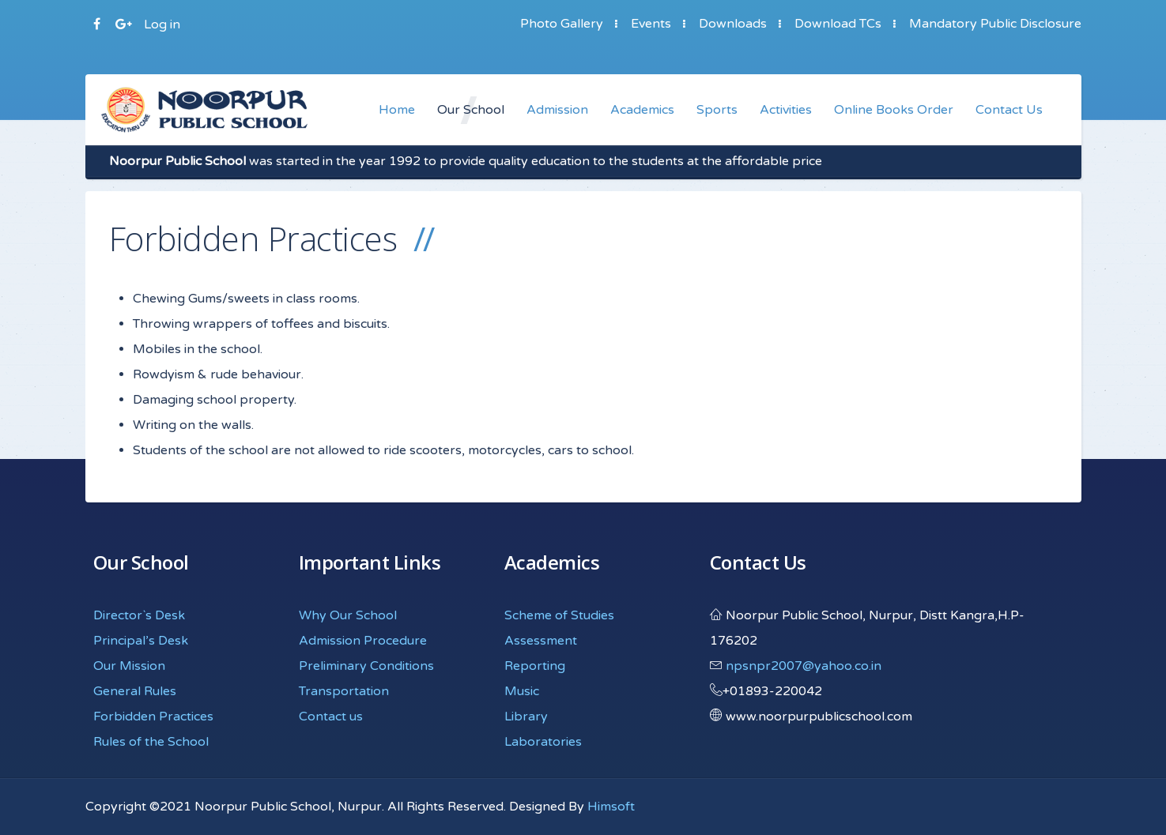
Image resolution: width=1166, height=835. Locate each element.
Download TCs (837, 24)
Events (651, 24)
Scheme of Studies (559, 615)
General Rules (134, 691)
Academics (642, 110)
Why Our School (348, 615)
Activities (786, 110)
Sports (717, 110)
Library (526, 716)
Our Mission (129, 666)
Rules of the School (151, 742)
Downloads (733, 24)
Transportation (344, 691)
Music (521, 691)
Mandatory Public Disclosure (995, 24)
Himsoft (611, 806)
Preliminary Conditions (366, 666)
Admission (557, 110)
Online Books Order (893, 110)
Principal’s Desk (140, 641)
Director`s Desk (139, 615)
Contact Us (1009, 110)
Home (397, 110)
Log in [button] (162, 24)
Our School (470, 110)
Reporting (534, 666)
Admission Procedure (363, 641)
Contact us (331, 716)
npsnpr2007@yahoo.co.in (803, 666)
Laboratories (543, 742)
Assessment (540, 641)
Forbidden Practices (153, 716)
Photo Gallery (561, 24)
